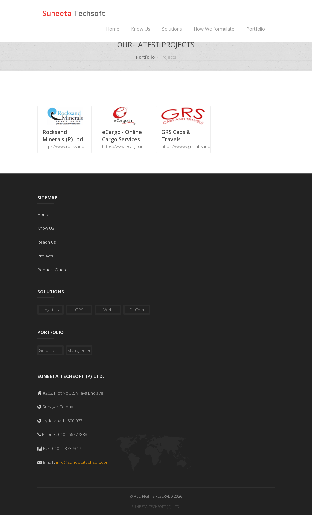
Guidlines (48, 350)
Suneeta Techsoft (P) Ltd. (156, 506)
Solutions (172, 29)
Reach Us (46, 242)
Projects (45, 256)
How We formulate (214, 29)
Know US (45, 228)
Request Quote (52, 270)
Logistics (50, 310)
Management (79, 350)
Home (112, 29)
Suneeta (73, 13)
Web (108, 310)
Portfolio (255, 29)
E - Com (136, 310)
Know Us (140, 29)
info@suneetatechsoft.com (83, 462)
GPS (79, 310)
